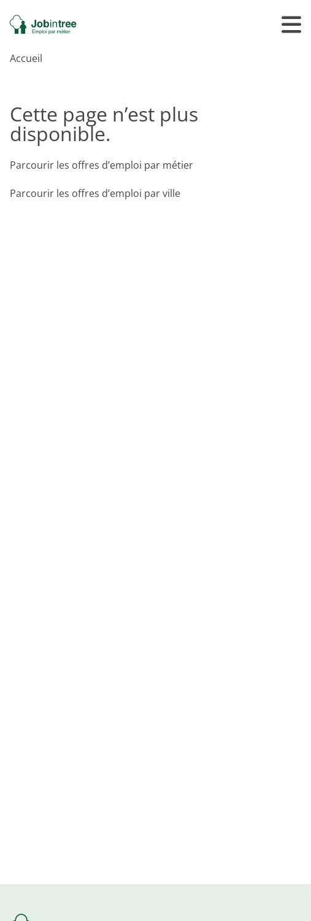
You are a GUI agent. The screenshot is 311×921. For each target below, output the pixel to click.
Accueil (26, 58)
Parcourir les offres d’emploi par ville (95, 193)
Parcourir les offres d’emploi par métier (101, 165)
